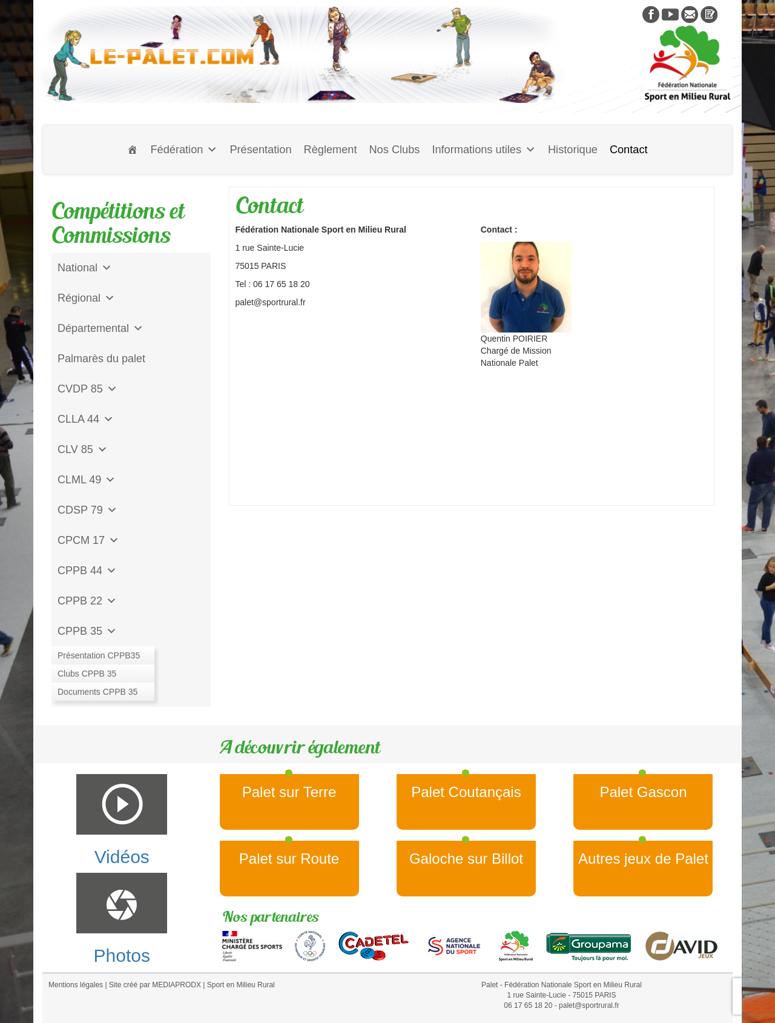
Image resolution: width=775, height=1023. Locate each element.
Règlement (330, 150)
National (85, 268)
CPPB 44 (87, 570)
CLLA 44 (86, 419)
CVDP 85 (87, 389)
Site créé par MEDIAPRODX (155, 985)
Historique (573, 150)
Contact (629, 150)
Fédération (183, 149)
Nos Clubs (394, 150)
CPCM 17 (88, 540)
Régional (86, 298)
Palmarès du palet (101, 359)
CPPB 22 (87, 601)
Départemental (100, 328)
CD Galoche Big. (98, 692)
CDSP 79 (87, 510)
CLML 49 (87, 480)
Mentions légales (75, 985)
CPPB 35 (87, 631)
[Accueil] (132, 149)
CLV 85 (83, 449)
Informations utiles (484, 149)
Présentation (260, 150)
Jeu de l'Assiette (97, 661)
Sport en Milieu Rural (241, 985)
